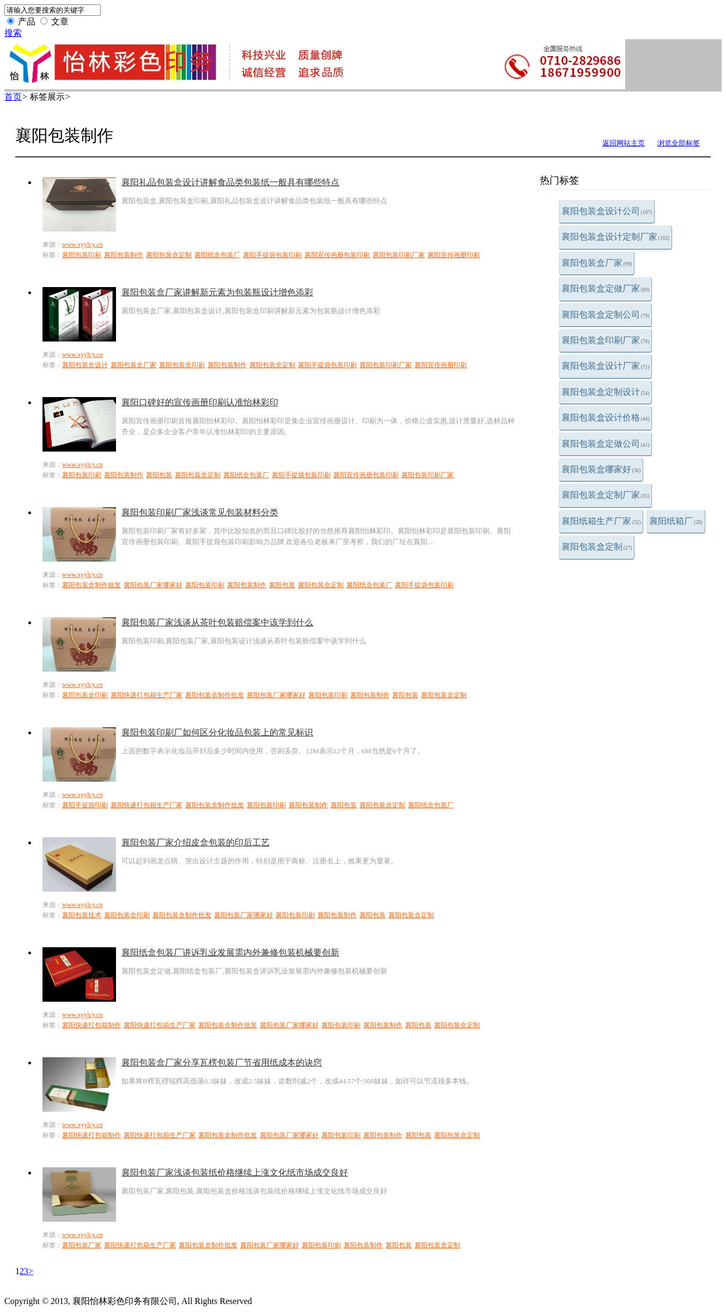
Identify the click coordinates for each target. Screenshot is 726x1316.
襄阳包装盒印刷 (182, 365)
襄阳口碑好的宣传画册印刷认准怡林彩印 (199, 402)
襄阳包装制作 (123, 255)
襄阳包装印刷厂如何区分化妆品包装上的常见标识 (217, 732)
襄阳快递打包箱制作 (91, 1025)
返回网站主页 (623, 143)
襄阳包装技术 (81, 915)
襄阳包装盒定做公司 (606, 443)
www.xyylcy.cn (82, 244)
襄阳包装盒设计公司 (607, 211)
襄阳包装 (159, 475)
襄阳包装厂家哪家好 (153, 585)
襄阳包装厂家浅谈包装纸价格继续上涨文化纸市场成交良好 (234, 1172)
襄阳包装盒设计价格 (606, 417)
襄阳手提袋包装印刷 (272, 255)
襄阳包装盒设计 (85, 365)
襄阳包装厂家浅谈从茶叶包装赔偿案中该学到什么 (217, 622)
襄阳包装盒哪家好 (601, 469)
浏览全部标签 (678, 143)
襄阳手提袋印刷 (85, 805)
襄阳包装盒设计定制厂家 (615, 236)
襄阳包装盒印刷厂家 (606, 340)
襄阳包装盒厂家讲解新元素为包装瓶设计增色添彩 (217, 292)
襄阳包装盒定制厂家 (606, 494)
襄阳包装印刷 (81, 255)
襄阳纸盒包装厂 (217, 255)
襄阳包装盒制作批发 (91, 585)
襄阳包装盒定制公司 (606, 314)
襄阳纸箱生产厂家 (601, 521)
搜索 (13, 33)
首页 (13, 96)
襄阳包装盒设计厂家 (606, 365)
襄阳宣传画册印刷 (454, 255)
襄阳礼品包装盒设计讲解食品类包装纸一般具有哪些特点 (230, 182)
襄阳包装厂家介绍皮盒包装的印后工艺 (195, 842)
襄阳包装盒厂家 (597, 262)
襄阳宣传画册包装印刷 (337, 255)
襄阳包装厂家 (81, 1245)
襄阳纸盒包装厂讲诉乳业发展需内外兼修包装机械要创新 (230, 952)
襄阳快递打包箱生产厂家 (146, 695)
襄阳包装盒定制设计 (606, 392)
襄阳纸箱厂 (676, 521)
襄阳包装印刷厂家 (399, 255)
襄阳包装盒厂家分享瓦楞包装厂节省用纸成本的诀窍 (221, 1062)
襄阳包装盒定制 (597, 546)
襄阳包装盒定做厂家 (606, 288)
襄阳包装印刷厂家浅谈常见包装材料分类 (199, 512)
